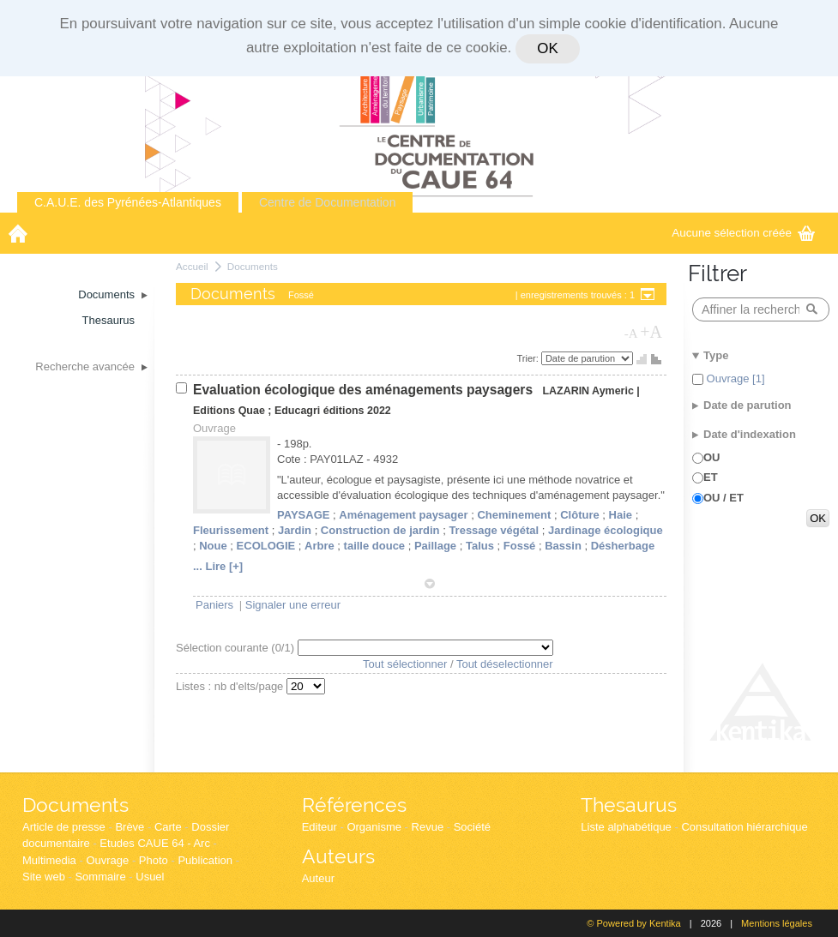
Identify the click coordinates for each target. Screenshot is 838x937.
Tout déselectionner (504, 664)
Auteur (318, 878)
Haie (620, 514)
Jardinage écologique (605, 530)
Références (354, 804)
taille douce (375, 545)
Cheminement (514, 514)
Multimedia (49, 860)
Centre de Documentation (327, 202)
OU (711, 457)
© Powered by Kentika (633, 923)
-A (631, 333)
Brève (129, 826)
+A (651, 331)
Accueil (192, 266)
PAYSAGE (303, 514)
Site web (43, 876)
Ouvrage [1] (734, 378)
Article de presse (64, 826)
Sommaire (100, 876)
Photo (153, 860)
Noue (213, 545)
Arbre (319, 545)
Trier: (529, 358)
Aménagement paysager (403, 514)
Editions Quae (229, 411)
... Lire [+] (218, 566)
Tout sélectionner (405, 664)
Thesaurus (629, 804)
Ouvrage (107, 860)
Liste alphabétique (626, 826)
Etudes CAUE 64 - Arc (154, 843)
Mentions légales (776, 923)
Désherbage (622, 545)
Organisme (374, 826)
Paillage (435, 545)
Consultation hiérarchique (744, 826)
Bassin (563, 545)
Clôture (580, 514)
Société (472, 826)
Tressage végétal (494, 530)
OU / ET (723, 497)
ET (710, 477)
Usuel (150, 876)
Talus (480, 545)
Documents (252, 266)
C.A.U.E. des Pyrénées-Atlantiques (127, 202)
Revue (428, 826)
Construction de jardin (380, 530)
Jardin (294, 530)
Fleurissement (230, 530)
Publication (205, 860)
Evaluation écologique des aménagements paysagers (364, 389)
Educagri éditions (319, 411)
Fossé (519, 545)
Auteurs (338, 856)
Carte (168, 826)
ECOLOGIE (266, 545)
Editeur (319, 826)
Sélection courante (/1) (237, 647)
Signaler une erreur (293, 604)
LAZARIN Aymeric (587, 391)
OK (547, 48)
